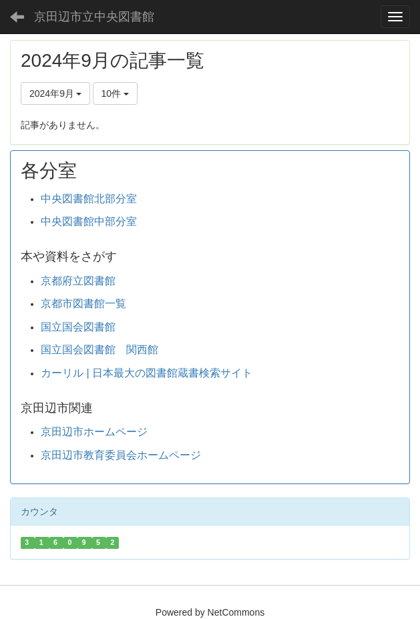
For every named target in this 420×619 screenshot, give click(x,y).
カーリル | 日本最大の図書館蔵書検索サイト (146, 373)
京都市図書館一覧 (83, 303)
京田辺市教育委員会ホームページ (121, 455)
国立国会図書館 (78, 327)
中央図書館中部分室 (89, 221)
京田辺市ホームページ (94, 431)
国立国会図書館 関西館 (99, 349)
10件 (115, 93)
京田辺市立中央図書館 (94, 16)
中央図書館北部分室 (89, 198)
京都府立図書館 (78, 280)
